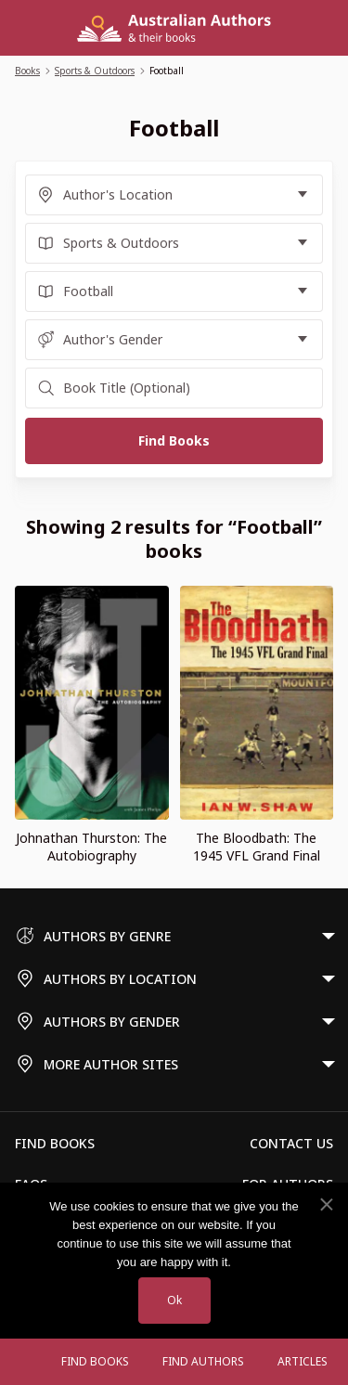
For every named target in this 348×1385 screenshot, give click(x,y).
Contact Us (291, 1143)
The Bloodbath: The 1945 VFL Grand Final (256, 846)
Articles (302, 1361)
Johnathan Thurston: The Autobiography (91, 846)
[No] (326, 1205)
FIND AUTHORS (203, 1361)
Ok (174, 1300)
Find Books (95, 1361)
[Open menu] (26, 1362)
